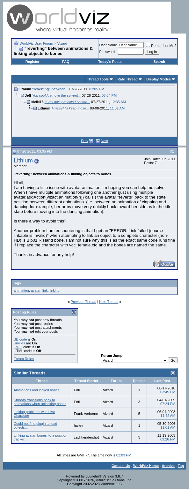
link (45, 290)
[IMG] (18, 347)
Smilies (19, 343)
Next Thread (108, 302)
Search (159, 62)
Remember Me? (161, 46)
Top (181, 466)
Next (104, 141)
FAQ (65, 62)
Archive (168, 466)
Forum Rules (24, 359)
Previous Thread (84, 302)
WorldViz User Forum (36, 43)
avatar (35, 290)
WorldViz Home (146, 466)
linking (55, 290)
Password (107, 52)
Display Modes (158, 79)
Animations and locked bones (37, 390)
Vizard (62, 43)
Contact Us (121, 466)
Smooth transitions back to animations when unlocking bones (40, 402)
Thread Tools (98, 79)
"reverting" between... (50, 89)
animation (21, 290)
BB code (20, 339)
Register (32, 62)
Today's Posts (109, 62)
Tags (17, 283)
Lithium (23, 160)
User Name (108, 45)
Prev (84, 141)
